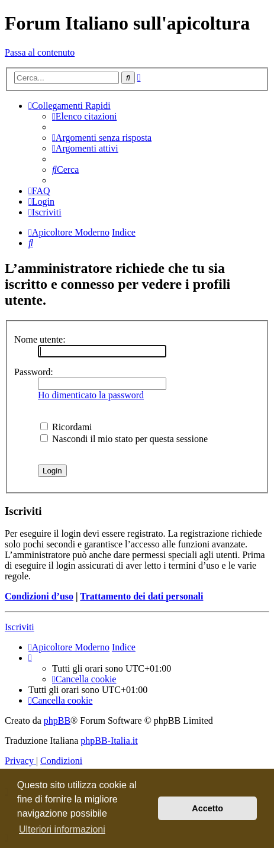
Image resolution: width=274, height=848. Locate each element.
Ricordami (66, 427)
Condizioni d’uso (39, 596)
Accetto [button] (207, 808)
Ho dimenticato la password (91, 395)
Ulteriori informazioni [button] (62, 829)
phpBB (57, 720)
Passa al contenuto (40, 52)
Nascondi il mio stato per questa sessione (124, 439)
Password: (33, 372)
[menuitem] (84, 116)
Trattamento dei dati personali (141, 596)
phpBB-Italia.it (108, 741)
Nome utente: (40, 339)
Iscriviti (19, 627)
